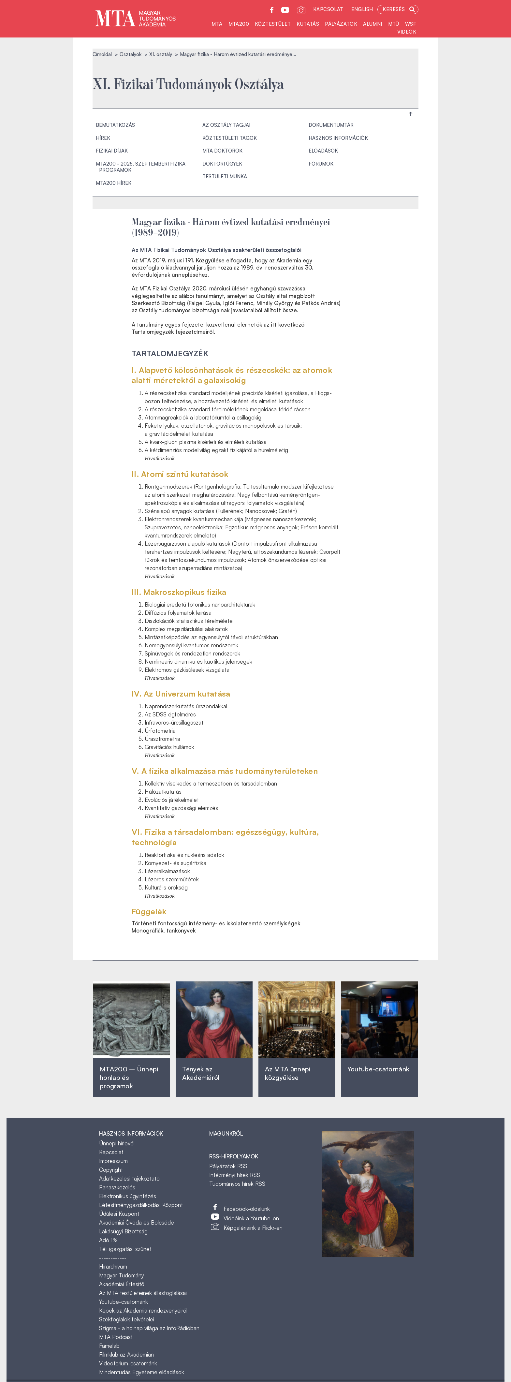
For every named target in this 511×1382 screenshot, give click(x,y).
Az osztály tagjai (226, 125)
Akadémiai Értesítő (121, 1284)
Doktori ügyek (222, 164)
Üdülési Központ (119, 1213)
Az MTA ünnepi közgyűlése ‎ (288, 1073)
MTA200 (238, 24)
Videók (406, 32)
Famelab (109, 1345)
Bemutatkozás (115, 125)
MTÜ (393, 24)
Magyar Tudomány (121, 1275)
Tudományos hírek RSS (237, 1183)
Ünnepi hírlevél (117, 1143)
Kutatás (308, 24)
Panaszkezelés (117, 1187)
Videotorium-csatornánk (128, 1363)
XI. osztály (160, 54)
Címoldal (102, 54)
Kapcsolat (328, 9)
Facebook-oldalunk (247, 1208)
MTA (217, 24)
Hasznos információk (338, 138)
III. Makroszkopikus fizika (179, 592)
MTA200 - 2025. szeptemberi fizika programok (140, 167)
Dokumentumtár (331, 125)
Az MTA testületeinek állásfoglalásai (143, 1292)
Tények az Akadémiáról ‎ (200, 1073)
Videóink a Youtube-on (251, 1218)
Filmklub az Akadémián (126, 1354)
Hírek (103, 138)
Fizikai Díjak (112, 151)
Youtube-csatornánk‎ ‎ (378, 1069)
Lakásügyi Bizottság (123, 1231)
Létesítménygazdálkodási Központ (141, 1204)
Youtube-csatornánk (123, 1301)
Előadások (323, 151)
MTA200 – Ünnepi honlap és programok (129, 1077)
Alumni (372, 24)
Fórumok (321, 164)
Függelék (149, 911)
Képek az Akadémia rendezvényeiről (143, 1310)
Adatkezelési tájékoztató (129, 1178)
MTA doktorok (222, 151)
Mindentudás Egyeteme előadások (141, 1372)
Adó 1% (108, 1240)
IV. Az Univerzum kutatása (181, 693)
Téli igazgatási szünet (125, 1248)
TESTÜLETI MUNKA (224, 176)
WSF (410, 24)
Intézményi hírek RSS (234, 1174)
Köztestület (273, 24)
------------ (112, 1257)
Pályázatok (341, 24)
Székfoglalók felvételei (126, 1319)
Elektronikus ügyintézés (127, 1196)
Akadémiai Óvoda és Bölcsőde (136, 1222)
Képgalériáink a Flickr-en (253, 1227)
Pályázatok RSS (228, 1166)
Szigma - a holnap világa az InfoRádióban (149, 1328)
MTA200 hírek (113, 183)
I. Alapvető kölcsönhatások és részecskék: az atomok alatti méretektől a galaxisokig (232, 375)
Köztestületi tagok (229, 138)
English (362, 9)
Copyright (111, 1169)
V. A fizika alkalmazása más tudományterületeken (225, 771)
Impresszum (113, 1160)
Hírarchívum (113, 1266)
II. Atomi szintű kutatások (180, 474)
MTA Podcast (116, 1336)
